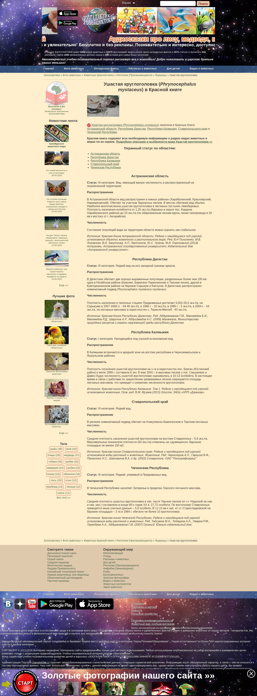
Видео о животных (202, 68)
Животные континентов (117, 584)
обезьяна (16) (72, 474)
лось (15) (56, 480)
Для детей (173, 68)
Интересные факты (106, 68)
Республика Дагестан (105, 157)
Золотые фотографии (116, 577)
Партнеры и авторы (144, 607)
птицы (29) (54, 455)
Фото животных (74, 68)
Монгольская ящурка (59, 565)
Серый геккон (55, 559)
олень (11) (63, 493)
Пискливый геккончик (60, 556)
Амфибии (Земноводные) (118, 568)
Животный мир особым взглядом (153, 624)
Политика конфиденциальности (152, 620)
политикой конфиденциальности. (232, 668)
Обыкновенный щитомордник (64, 577)
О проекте (138, 603)
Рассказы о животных (143, 68)
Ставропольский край (105, 164)
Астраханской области (102, 128)
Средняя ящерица (58, 562)
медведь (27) (72, 455)
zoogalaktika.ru (41, 662)
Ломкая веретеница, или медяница (68, 574)
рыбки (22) (72, 461)
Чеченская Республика (106, 167)
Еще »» (63, 285)
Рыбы (106, 571)
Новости (136, 610)
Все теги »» (63, 497)
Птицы (107, 556)
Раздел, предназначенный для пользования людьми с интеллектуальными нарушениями (172, 628)
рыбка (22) (73, 467)
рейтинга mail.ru (108, 641)
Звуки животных (112, 587)
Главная (48, 68)
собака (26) (55, 461)
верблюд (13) (55, 486)
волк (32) (71, 448)
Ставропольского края (192, 128)
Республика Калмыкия (105, 160)
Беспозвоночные (113, 574)
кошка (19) (53, 474)
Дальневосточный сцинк (61, 553)
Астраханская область (105, 153)
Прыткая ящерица (58, 580)
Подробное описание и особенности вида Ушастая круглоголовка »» (164, 141)
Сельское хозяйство (144, 613)
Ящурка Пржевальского (61, 568)
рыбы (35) (56, 448)
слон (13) (70, 480)
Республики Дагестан (132, 128)
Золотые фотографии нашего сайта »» (128, 675)
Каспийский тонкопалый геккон (65, 571)
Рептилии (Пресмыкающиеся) (121, 565)
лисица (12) (73, 486)
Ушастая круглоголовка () (125, 124)
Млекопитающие (113, 553)
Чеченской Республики (102, 132)
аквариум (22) (55, 467)
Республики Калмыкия (162, 128)
